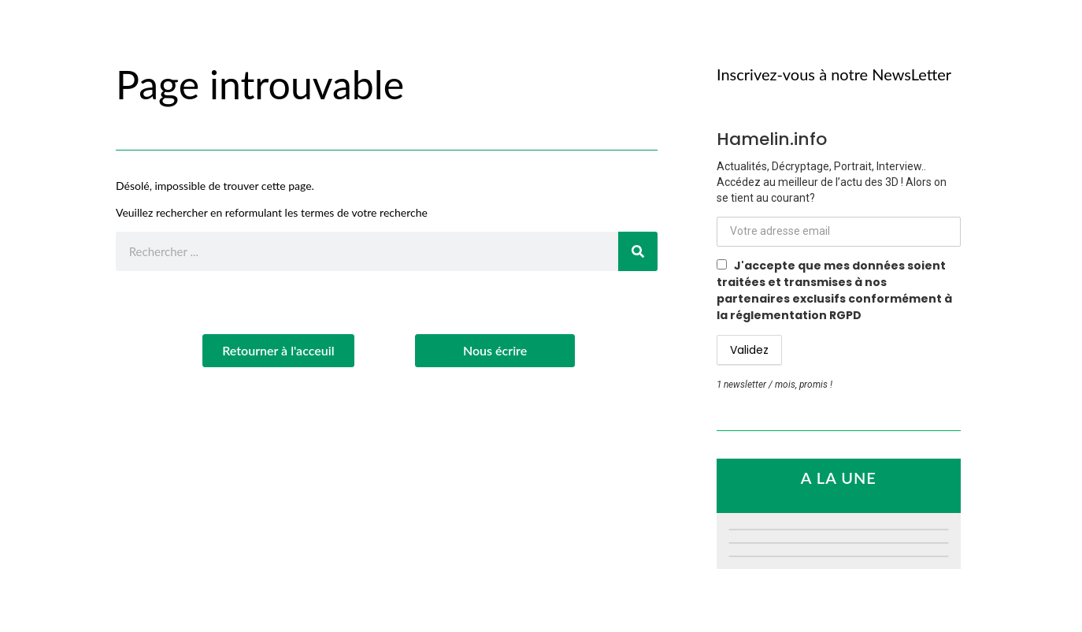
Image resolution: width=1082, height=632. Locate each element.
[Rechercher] (638, 251)
